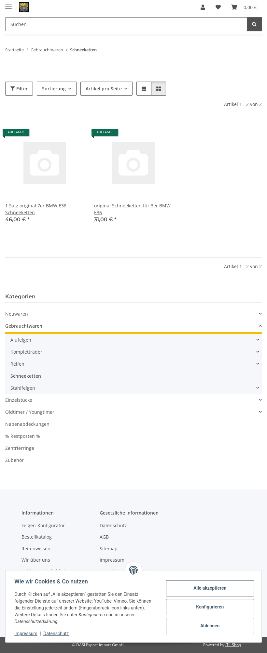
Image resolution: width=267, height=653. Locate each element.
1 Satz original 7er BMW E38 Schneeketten (35, 208)
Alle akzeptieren (208, 588)
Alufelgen (20, 340)
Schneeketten (25, 376)
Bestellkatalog (36, 537)
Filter (19, 88)
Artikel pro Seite (104, 88)
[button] (202, 7)
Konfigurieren (208, 606)
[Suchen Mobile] (126, 24)
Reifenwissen (35, 548)
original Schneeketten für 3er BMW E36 (132, 208)
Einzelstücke (18, 400)
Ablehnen (208, 625)
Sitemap (109, 548)
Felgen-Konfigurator (43, 525)
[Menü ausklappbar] (8, 4)
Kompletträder (26, 352)
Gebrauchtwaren (23, 326)
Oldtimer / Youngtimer (29, 412)
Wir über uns (35, 560)
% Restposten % (22, 436)
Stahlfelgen (22, 388)
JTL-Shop (233, 644)
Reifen (17, 364)
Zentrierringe (19, 448)
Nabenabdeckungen (27, 424)
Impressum (27, 633)
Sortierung (54, 88)
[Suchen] (254, 24)
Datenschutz (57, 633)
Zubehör (14, 460)
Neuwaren (16, 314)
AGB (104, 537)
